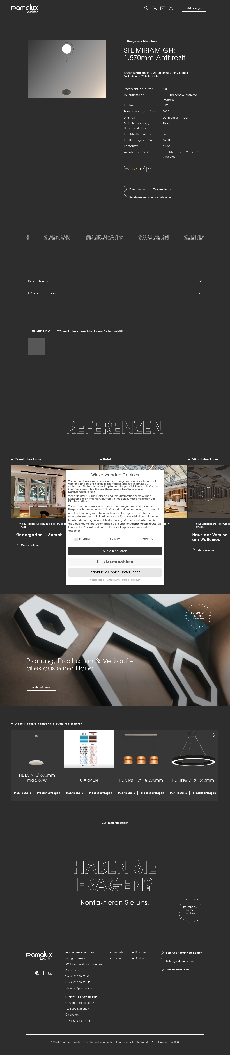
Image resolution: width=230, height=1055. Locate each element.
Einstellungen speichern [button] (115, 561)
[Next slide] (208, 497)
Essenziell (82, 539)
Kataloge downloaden (180, 965)
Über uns (118, 962)
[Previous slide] (21, 497)
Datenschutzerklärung (143, 524)
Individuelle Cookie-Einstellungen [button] (115, 572)
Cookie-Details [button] (97, 580)
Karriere (141, 962)
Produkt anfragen (48, 796)
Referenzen (143, 956)
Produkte (119, 956)
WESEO (175, 1046)
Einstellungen (121, 527)
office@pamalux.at (80, 992)
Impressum (124, 1046)
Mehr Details (22, 796)
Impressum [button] (135, 580)
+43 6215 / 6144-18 (78, 1024)
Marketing (144, 539)
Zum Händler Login (178, 974)
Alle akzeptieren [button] (115, 551)
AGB (154, 1046)
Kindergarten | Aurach (39, 538)
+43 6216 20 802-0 (78, 980)
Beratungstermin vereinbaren (184, 956)
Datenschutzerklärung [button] (117, 580)
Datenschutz (141, 1046)
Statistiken (113, 539)
